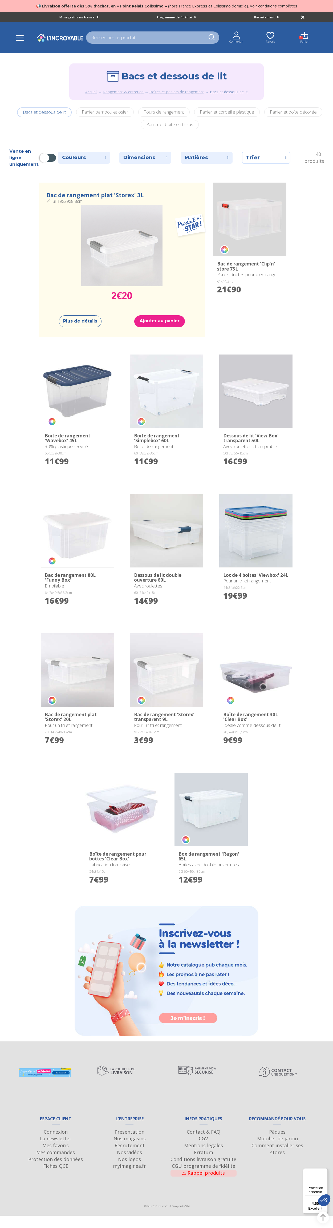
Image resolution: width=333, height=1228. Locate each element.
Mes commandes (55, 1164)
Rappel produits (203, 1185)
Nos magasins (129, 1151)
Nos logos (129, 1171)
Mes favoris (55, 1157)
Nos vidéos (129, 1164)
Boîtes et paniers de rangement (176, 91)
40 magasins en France (79, 17)
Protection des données (55, 1171)
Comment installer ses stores (277, 1160)
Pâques (277, 1144)
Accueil (91, 91)
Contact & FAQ (203, 1144)
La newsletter (55, 1151)
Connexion (56, 1144)
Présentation (129, 1144)
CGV (203, 1151)
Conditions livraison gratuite (203, 1171)
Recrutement (266, 17)
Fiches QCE (55, 1178)
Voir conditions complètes (273, 6)
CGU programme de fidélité (203, 1178)
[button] (324, 1200)
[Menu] (324, 1171)
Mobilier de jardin (277, 1151)
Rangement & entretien (123, 91)
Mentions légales (203, 1157)
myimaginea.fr (129, 1178)
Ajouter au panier (160, 320)
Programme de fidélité (176, 17)
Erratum (203, 1164)
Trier (266, 157)
